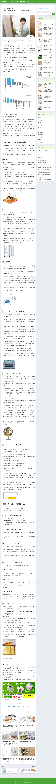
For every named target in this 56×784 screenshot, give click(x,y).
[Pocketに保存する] (28, 707)
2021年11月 (40, 134)
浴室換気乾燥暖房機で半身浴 (44, 165)
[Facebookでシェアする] (14, 707)
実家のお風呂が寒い (42, 160)
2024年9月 (40, 117)
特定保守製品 (40, 177)
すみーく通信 (40, 152)
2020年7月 (40, 139)
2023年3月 (40, 127)
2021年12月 (40, 132)
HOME (28, 779)
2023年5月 (40, 122)
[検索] (53, 14)
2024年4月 (40, 120)
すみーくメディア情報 (42, 150)
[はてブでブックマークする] (19, 707)
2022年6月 (40, 129)
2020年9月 (40, 137)
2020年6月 (40, 142)
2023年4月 (40, 125)
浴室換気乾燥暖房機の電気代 (16, 711)
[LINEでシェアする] (23, 707)
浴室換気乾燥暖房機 (42, 162)
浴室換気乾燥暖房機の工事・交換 (45, 169)
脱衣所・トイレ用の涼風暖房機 (29, 711)
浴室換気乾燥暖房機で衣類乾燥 (44, 167)
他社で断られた (41, 157)
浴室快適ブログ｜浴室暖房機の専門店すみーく (15, 1)
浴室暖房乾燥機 (6, 699)
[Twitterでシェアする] (9, 707)
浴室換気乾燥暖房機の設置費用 (44, 172)
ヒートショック (41, 155)
